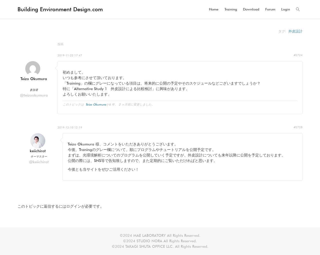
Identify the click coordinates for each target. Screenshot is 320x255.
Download (251, 9)
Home (213, 9)
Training (230, 9)
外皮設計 (295, 31)
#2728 (298, 127)
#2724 (298, 55)
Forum (270, 9)
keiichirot (38, 151)
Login (285, 9)
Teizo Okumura (33, 79)
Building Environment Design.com (60, 9)
